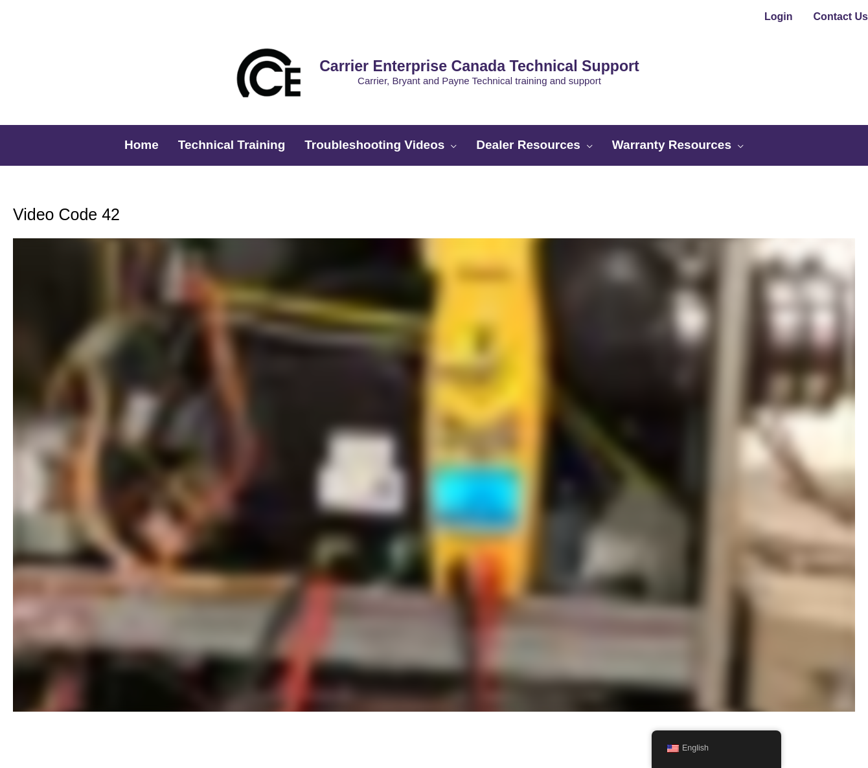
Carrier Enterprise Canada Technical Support (455, 44)
